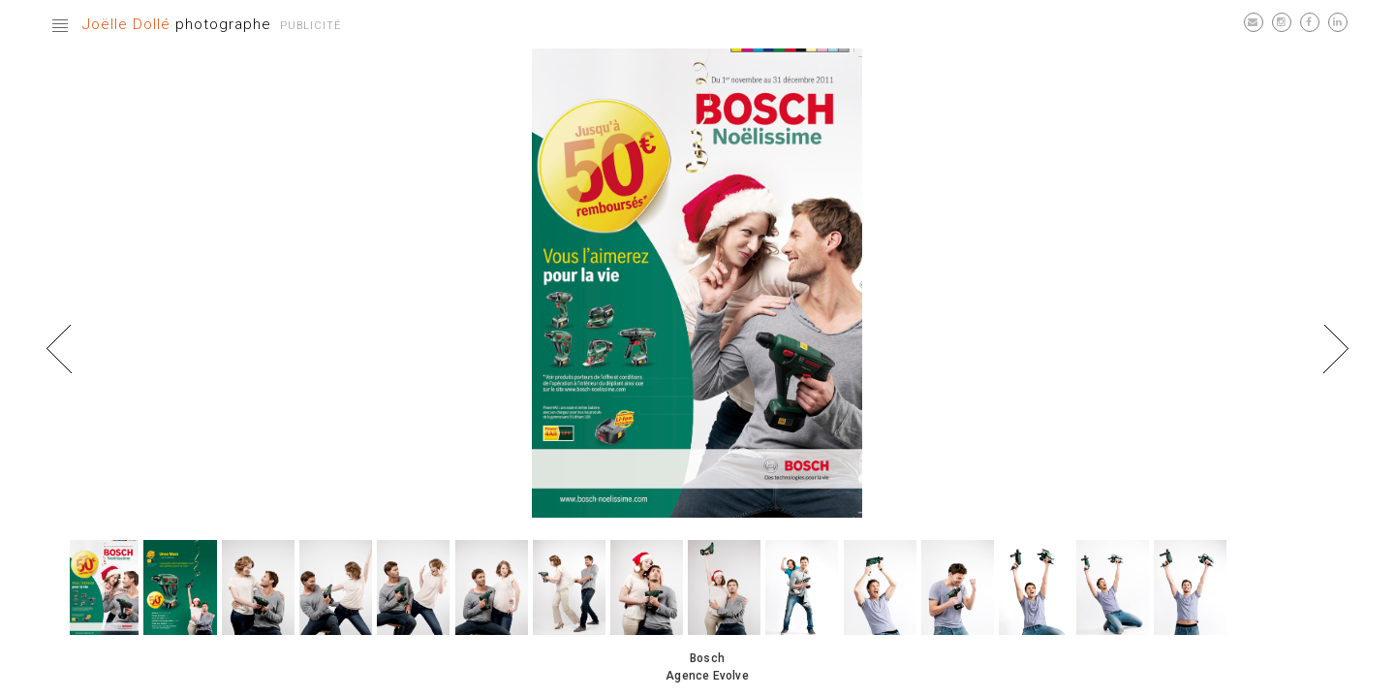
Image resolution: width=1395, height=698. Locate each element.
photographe (176, 24)
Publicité (310, 25)
